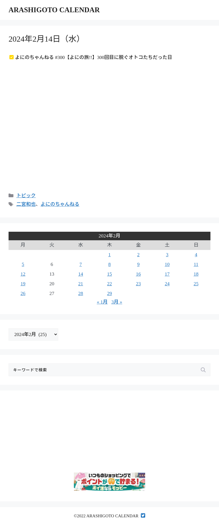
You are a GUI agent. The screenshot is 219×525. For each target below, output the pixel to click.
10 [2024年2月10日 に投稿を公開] (167, 264)
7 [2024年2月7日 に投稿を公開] (81, 264)
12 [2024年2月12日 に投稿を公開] (23, 274)
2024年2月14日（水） (46, 38)
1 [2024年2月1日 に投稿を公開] (109, 254)
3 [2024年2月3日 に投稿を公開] (167, 254)
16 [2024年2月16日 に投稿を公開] (138, 274)
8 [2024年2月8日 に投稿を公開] (109, 264)
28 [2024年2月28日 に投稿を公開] (80, 293)
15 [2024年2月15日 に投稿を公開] (109, 274)
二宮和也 (26, 204)
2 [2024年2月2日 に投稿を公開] (138, 254)
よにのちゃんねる (59, 204)
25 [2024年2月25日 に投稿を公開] (196, 283)
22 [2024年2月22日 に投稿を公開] (109, 283)
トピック (26, 195)
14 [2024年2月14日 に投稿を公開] (80, 274)
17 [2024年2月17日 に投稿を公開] (167, 274)
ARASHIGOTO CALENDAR (54, 10)
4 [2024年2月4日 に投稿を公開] (196, 254)
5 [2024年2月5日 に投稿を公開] (23, 264)
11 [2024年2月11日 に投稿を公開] (196, 264)
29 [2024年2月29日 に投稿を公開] (109, 293)
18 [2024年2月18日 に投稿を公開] (196, 274)
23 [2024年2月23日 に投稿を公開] (138, 283)
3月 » (116, 302)
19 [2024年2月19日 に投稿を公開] (23, 283)
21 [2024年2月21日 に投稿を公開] (80, 283)
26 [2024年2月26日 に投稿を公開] (23, 293)
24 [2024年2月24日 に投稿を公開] (167, 283)
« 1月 (102, 302)
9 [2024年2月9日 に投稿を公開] (138, 264)
